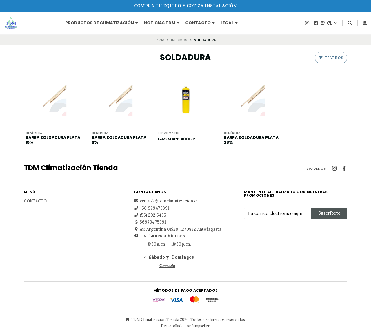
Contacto (200, 23)
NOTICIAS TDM (161, 23)
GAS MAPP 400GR (176, 139)
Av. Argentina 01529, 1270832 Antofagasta (177, 229)
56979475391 (150, 222)
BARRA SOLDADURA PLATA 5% (119, 140)
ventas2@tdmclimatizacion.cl (166, 201)
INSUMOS (179, 40)
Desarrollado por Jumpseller (185, 325)
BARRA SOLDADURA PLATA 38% (251, 140)
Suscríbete (329, 213)
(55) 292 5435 (150, 215)
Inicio (159, 40)
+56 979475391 (151, 208)
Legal (229, 23)
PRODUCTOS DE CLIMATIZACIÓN (101, 23)
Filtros (331, 57)
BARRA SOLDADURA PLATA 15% (53, 140)
